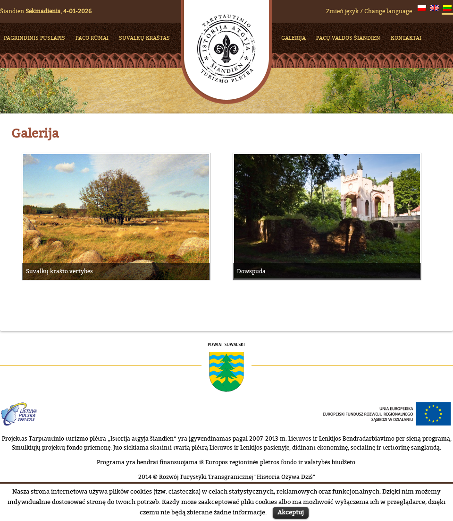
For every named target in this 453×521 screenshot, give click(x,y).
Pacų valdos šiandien (348, 37)
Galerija (293, 37)
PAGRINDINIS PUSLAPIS (34, 37)
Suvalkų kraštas (144, 37)
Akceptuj (290, 512)
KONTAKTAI (406, 37)
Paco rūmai (92, 37)
